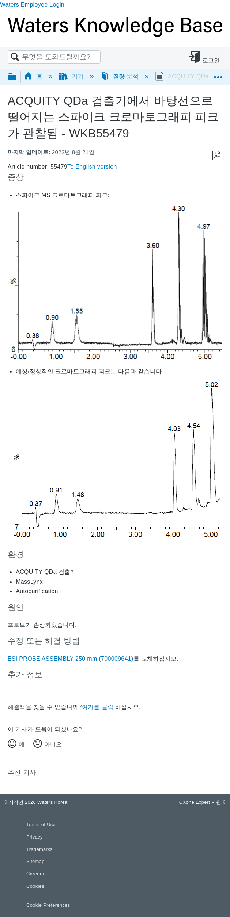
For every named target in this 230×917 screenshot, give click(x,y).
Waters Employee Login (32, 4)
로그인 (211, 60)
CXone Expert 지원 (202, 802)
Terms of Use (41, 824)
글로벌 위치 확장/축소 (218, 74)
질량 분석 (120, 76)
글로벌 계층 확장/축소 (16, 77)
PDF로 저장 (216, 156)
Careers (35, 873)
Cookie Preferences (48, 905)
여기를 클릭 (97, 707)
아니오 (53, 744)
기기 (72, 76)
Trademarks (39, 849)
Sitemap (35, 861)
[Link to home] (115, 35)
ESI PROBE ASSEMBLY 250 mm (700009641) (70, 659)
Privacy (34, 837)
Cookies (35, 886)
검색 (15, 57)
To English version (92, 167)
